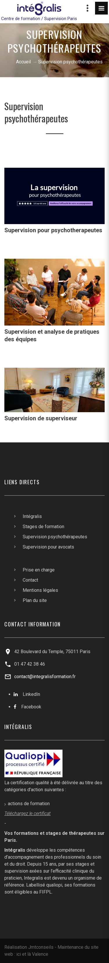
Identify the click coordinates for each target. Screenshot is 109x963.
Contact (30, 580)
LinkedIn (31, 694)
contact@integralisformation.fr (45, 676)
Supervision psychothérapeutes (55, 536)
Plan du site (35, 600)
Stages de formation (43, 526)
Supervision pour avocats (48, 547)
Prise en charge (39, 570)
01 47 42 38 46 (29, 664)
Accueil (23, 62)
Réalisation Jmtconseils (28, 947)
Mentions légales (40, 590)
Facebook (31, 707)
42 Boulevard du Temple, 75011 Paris (52, 651)
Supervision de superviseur (40, 418)
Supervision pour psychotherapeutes (53, 230)
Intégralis (32, 516)
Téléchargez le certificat (27, 813)
